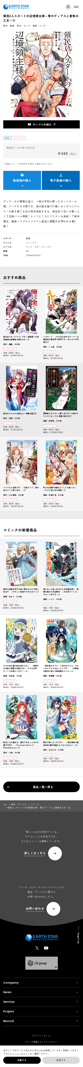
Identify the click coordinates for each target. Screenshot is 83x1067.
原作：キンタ (23, 25)
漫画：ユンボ (39, 25)
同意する (22, 1060)
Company (40, 983)
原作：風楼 (8, 25)
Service (40, 1002)
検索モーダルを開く (69, 7)
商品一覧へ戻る (30, 787)
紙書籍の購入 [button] (22, 180)
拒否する (61, 1060)
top (5, 804)
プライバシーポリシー (19, 1053)
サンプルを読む (40, 124)
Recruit (40, 1021)
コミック (35, 804)
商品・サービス (19, 804)
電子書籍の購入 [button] (60, 180)
